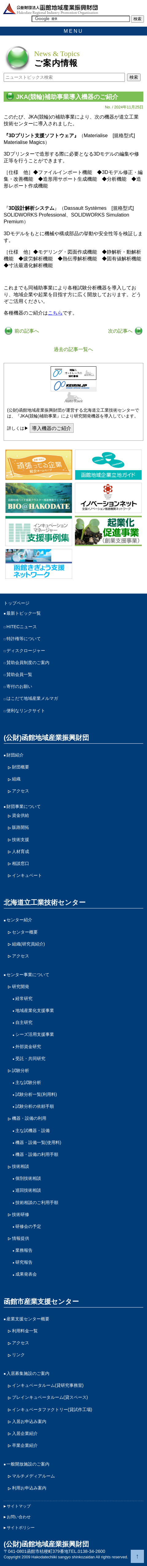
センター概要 (25, 932)
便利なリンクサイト (25, 710)
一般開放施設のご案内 (27, 1464)
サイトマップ (19, 1506)
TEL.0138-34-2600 (86, 1551)
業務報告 (24, 1250)
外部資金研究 (28, 1046)
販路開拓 (20, 827)
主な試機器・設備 (32, 1130)
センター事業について (27, 974)
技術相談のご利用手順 (36, 1202)
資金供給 (20, 815)
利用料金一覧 (25, 1330)
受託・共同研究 (30, 1058)
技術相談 (20, 1166)
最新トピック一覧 (23, 613)
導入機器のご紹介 (51, 428)
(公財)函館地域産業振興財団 (46, 737)
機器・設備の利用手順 (36, 1154)
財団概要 (20, 766)
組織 (16, 778)
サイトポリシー (21, 1527)
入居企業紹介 (25, 1433)
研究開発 (20, 986)
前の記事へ (26, 331)
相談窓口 (20, 863)
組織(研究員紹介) (28, 943)
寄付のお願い (19, 686)
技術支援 (20, 839)
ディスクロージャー (25, 650)
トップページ (16, 603)
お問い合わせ (19, 1517)
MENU (73, 31)
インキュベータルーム (48, 1385)
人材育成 (20, 851)
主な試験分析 (28, 1082)
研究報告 (24, 1262)
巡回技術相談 (28, 1190)
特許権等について (23, 638)
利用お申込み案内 (29, 1487)
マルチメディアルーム (33, 1476)
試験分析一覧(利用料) (36, 1094)
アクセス (20, 790)
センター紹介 (19, 919)
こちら (55, 312)
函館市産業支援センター (41, 1301)
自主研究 (24, 1022)
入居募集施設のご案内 (27, 1373)
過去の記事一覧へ (73, 349)
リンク (18, 1354)
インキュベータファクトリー (52, 1410)
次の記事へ (121, 331)
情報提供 (20, 1238)
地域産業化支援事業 (34, 1010)
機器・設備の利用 (29, 1118)
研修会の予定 (28, 1226)
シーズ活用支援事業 (34, 1034)
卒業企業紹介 (25, 1445)
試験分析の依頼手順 (34, 1106)
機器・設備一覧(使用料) (38, 1142)
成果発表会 (26, 1274)
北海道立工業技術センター (45, 902)
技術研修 (20, 1214)
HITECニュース (21, 626)
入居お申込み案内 (29, 1421)
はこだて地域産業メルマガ (32, 698)
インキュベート (27, 875)
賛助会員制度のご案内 (27, 662)
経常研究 (24, 998)
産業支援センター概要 (27, 1318)
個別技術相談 (28, 1178)
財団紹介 (15, 755)
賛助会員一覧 (19, 674)
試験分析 (20, 1070)
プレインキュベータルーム (50, 1397)
